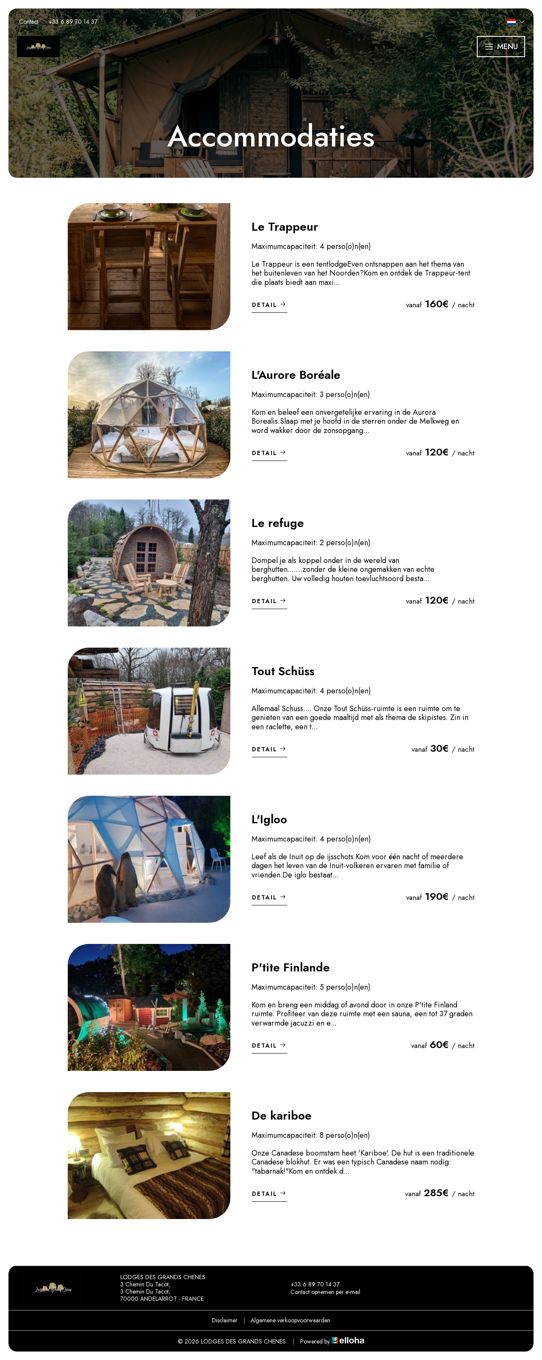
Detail (269, 305)
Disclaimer (225, 1320)
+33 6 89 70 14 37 (310, 1284)
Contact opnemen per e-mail (320, 1292)
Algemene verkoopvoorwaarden (290, 1320)
